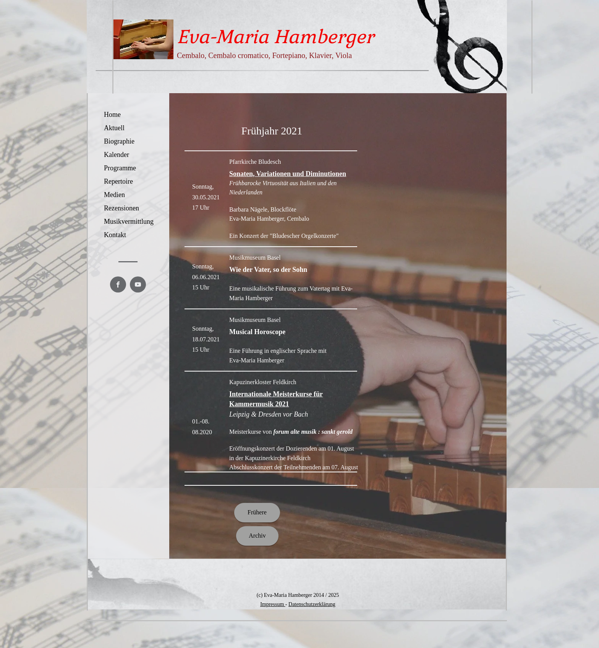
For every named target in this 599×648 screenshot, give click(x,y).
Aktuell (114, 128)
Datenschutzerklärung (311, 604)
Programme (120, 168)
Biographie (119, 141)
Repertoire (118, 181)
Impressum (272, 604)
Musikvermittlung (129, 221)
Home (112, 114)
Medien (114, 195)
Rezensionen (121, 208)
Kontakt (115, 235)
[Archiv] (257, 536)
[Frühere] (257, 512)
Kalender (116, 154)
